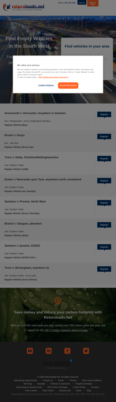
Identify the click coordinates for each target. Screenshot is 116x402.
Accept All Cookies (68, 85)
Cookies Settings (46, 85)
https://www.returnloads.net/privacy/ (53, 77)
